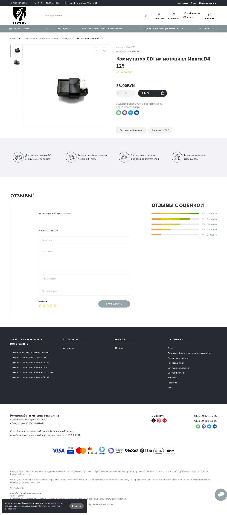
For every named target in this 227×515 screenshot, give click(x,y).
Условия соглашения (178, 358)
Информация (206, 3)
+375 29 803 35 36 (205, 421)
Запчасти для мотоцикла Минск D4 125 (29, 362)
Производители (176, 362)
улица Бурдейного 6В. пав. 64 (81, 3)
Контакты (182, 3)
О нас (193, 3)
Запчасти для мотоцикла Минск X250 (163, 28)
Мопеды (119, 348)
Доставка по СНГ (160, 130)
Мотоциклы (64, 28)
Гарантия (172, 382)
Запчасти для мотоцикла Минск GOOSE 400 (31, 372)
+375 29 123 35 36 (18, 3)
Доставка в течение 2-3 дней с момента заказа (32, 157)
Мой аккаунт (191, 13)
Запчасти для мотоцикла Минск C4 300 (29, 377)
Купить (152, 93)
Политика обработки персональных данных (190, 353)
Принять (76, 506)
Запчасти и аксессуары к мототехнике (102, 28)
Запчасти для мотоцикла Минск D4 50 (29, 367)
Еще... (208, 28)
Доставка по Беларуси (131, 130)
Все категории (19, 28)
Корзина (209, 16)
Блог (170, 387)
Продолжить (114, 303)
